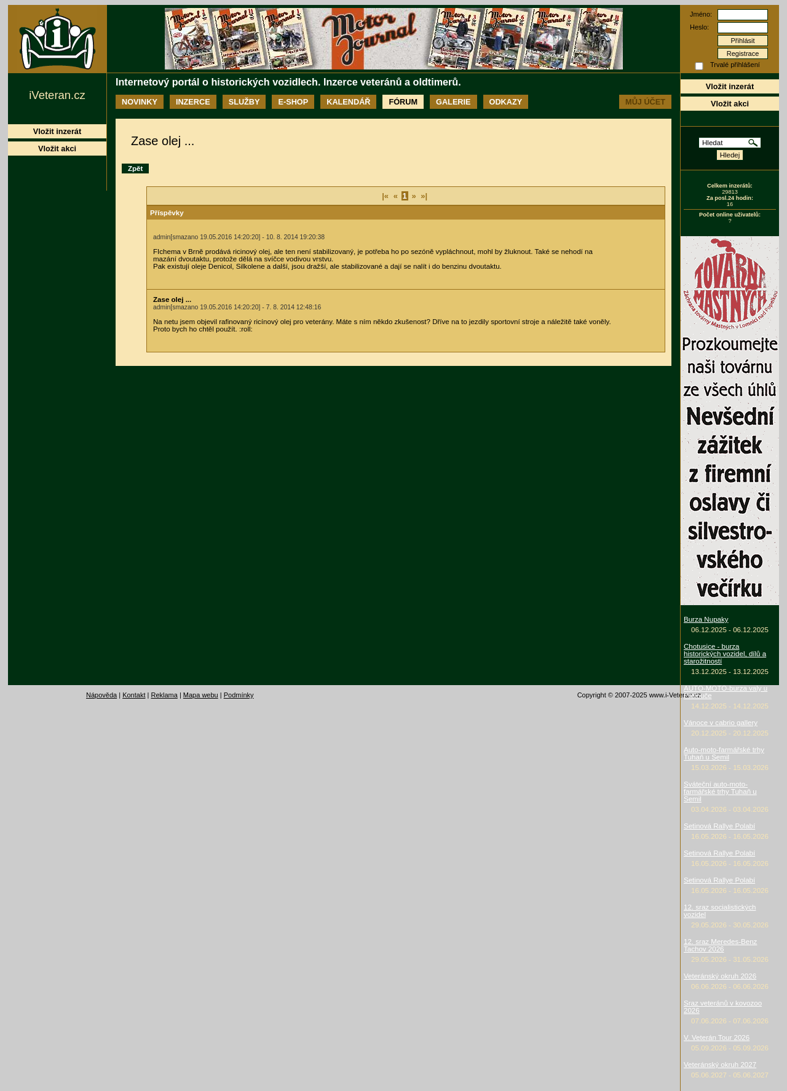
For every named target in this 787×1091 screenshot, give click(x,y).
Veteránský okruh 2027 (720, 1064)
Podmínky (239, 695)
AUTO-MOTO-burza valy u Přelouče (725, 691)
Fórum (403, 101)
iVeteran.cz (57, 95)
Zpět (135, 168)
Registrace (743, 53)
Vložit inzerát (730, 86)
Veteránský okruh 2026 (720, 976)
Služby (244, 101)
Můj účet (645, 101)
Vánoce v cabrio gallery (720, 722)
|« (385, 195)
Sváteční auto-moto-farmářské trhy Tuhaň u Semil (720, 791)
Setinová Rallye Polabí (719, 826)
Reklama (164, 695)
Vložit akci (730, 103)
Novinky (139, 101)
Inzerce (193, 101)
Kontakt (133, 695)
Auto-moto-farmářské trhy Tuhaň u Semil (724, 753)
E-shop (293, 101)
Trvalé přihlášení (735, 64)
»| (424, 195)
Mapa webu (200, 695)
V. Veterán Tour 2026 (716, 1037)
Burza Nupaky (706, 619)
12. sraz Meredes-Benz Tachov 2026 (720, 945)
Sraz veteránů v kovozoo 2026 (723, 1006)
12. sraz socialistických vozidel (720, 910)
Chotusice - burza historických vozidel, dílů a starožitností (725, 654)
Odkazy (506, 101)
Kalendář (348, 101)
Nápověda (101, 695)
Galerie (453, 101)
